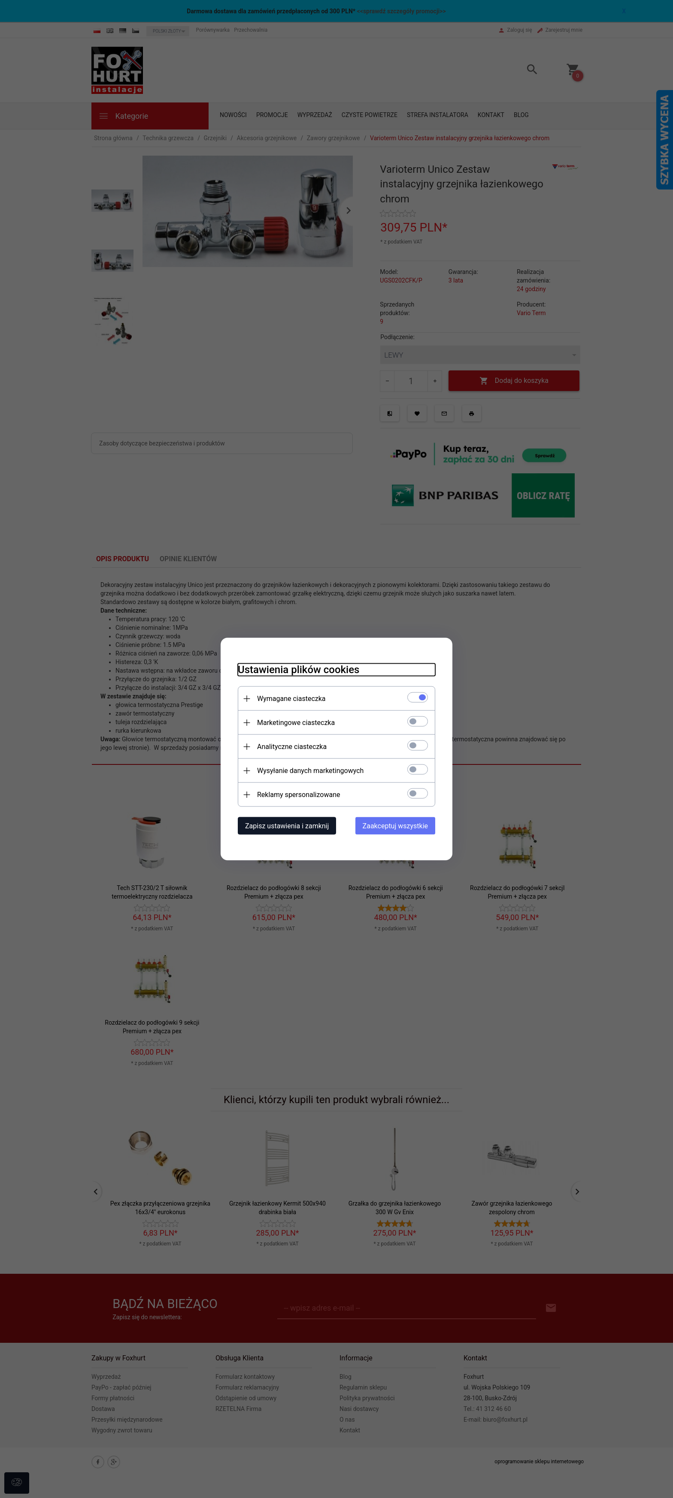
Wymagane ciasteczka (291, 699)
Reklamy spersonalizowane (298, 795)
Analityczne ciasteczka (292, 747)
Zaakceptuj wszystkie (395, 826)
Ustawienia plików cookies (298, 670)
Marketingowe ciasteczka (296, 723)
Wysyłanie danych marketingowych (310, 771)
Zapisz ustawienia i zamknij (287, 826)
